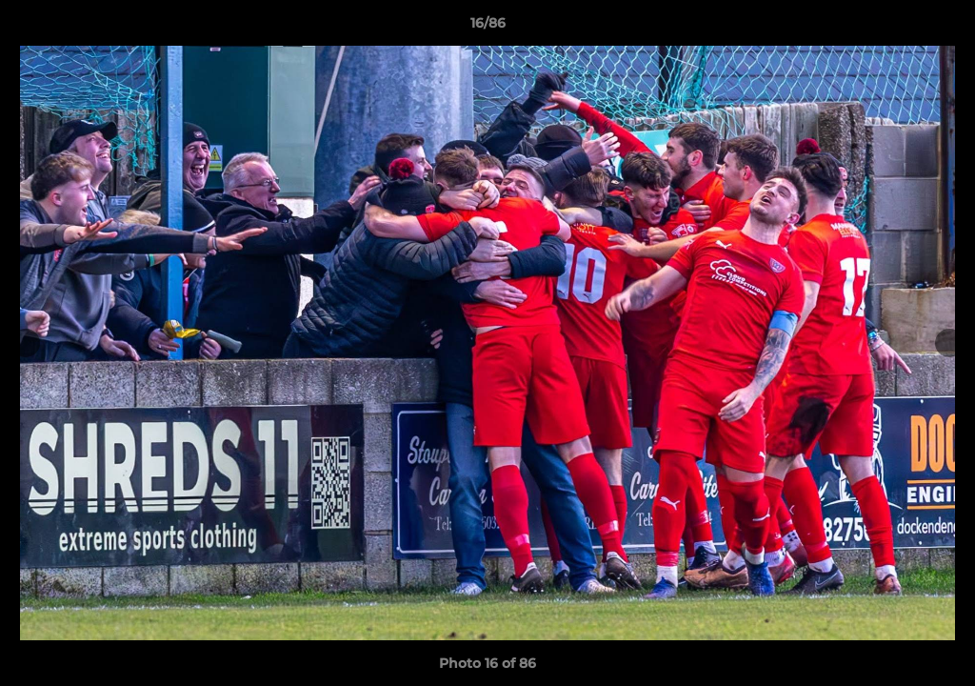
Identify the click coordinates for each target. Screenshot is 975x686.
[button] (940, 27)
